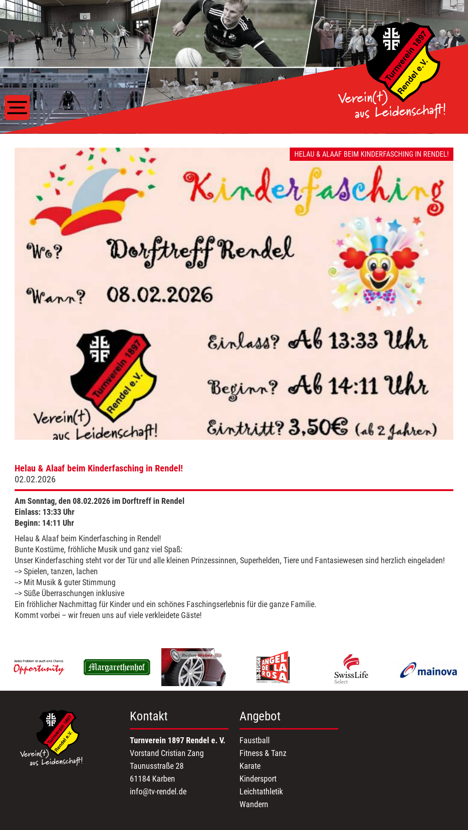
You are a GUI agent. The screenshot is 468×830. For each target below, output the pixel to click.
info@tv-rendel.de (158, 791)
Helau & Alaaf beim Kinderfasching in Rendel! (99, 468)
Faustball (254, 740)
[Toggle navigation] (17, 107)
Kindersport (258, 778)
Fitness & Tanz (263, 753)
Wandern (253, 804)
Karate (250, 766)
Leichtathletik (261, 791)
